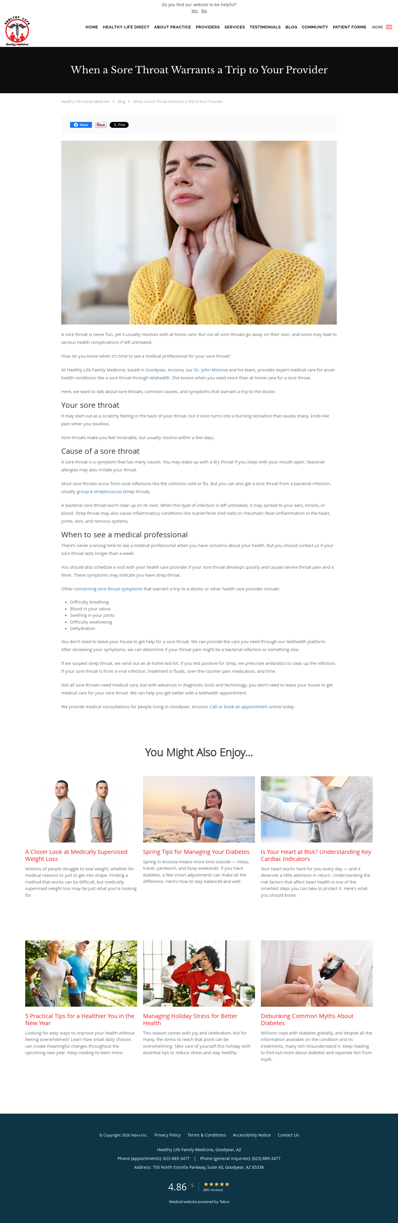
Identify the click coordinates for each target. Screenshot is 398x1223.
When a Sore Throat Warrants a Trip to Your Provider (178, 101)
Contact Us (288, 1135)
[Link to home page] (22, 31)
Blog (121, 101)
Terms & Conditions (207, 1135)
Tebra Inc (139, 1135)
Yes (194, 10)
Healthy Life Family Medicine (85, 101)
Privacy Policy (167, 1135)
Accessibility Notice (252, 1135)
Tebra (224, 1201)
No (204, 10)
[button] (389, 27)
